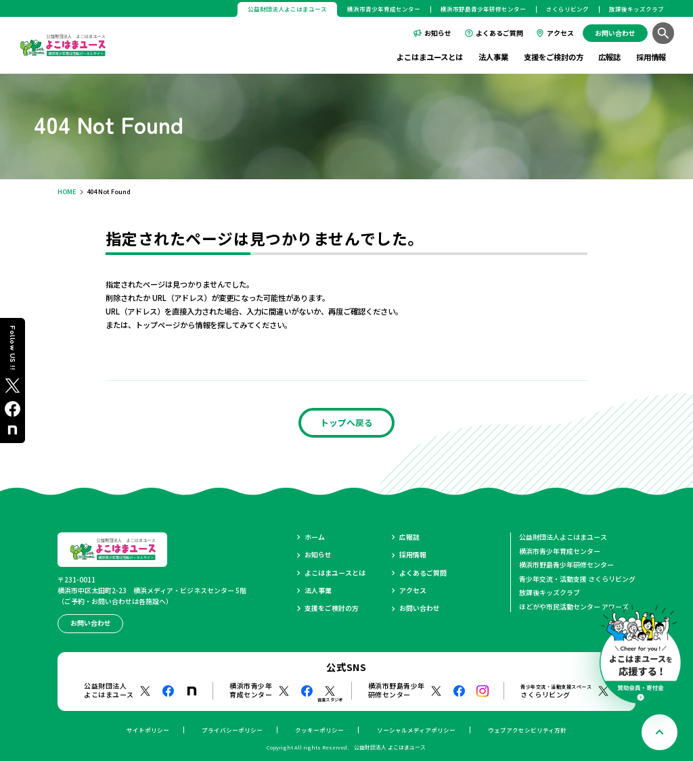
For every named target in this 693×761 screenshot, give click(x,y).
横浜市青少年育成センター (383, 9)
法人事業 (493, 56)
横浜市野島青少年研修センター (483, 9)
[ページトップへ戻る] (659, 732)
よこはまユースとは (430, 56)
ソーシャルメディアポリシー (416, 730)
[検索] (662, 32)
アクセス (560, 33)
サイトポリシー (148, 730)
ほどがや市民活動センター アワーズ (574, 606)
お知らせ (437, 33)
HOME (67, 191)
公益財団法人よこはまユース (563, 537)
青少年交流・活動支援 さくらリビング (577, 579)
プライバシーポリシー (232, 730)
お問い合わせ (419, 608)
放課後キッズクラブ (636, 9)
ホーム (315, 537)
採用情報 (651, 56)
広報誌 (609, 56)
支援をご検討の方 (553, 56)
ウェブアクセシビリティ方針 (527, 730)
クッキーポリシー (319, 730)
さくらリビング (567, 9)
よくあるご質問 (499, 33)
